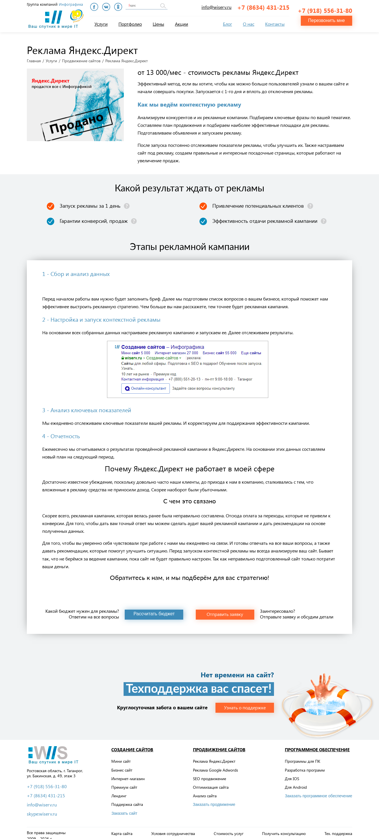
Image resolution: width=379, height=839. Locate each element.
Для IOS (292, 773)
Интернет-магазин (128, 773)
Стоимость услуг (228, 828)
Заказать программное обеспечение (318, 791)
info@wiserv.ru (216, 7)
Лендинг (118, 791)
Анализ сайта (205, 791)
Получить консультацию (284, 828)
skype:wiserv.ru (42, 809)
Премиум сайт (124, 782)
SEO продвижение (209, 773)
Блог (227, 24)
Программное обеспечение (317, 744)
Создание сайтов (132, 744)
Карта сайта (121, 828)
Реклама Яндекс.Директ (214, 756)
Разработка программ (305, 765)
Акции (181, 24)
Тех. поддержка (338, 828)
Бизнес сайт (121, 765)
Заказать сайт (124, 808)
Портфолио (130, 24)
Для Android (296, 782)
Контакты (275, 24)
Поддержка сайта (127, 799)
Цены (158, 24)
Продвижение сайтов (81, 56)
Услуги (101, 24)
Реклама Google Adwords (215, 765)
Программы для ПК (302, 756)
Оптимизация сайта (211, 782)
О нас (248, 24)
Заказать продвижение (214, 799)
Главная (34, 56)
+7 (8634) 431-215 (263, 7)
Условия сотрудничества (173, 828)
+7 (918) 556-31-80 (325, 7)
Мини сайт (121, 756)
